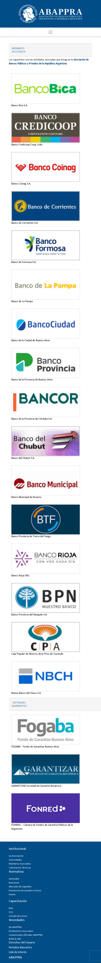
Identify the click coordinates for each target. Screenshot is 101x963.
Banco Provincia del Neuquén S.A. (29, 614)
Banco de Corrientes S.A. (24, 223)
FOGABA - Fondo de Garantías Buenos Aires (35, 747)
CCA (11, 912)
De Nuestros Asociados (21, 931)
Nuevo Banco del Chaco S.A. (26, 693)
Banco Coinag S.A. (21, 184)
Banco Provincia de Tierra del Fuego (31, 536)
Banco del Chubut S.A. (23, 458)
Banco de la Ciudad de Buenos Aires (30, 340)
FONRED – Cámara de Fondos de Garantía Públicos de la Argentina (42, 827)
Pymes (12, 894)
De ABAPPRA (15, 927)
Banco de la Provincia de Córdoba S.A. (31, 419)
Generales (14, 879)
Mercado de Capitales (20, 887)
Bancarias (14, 883)
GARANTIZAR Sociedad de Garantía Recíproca (36, 786)
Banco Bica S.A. (19, 105)
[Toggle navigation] (50, 32)
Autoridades (15, 860)
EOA (11, 908)
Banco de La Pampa (22, 301)
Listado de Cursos (18, 916)
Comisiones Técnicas (20, 868)
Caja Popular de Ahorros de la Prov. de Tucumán (37, 654)
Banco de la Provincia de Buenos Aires (32, 379)
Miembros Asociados (20, 864)
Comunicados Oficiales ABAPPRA (26, 935)
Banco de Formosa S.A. (23, 262)
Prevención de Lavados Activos (25, 890)
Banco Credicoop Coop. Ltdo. (27, 144)
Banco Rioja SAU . (20, 575)
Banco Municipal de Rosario (26, 497)
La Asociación (16, 856)
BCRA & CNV (15, 939)
